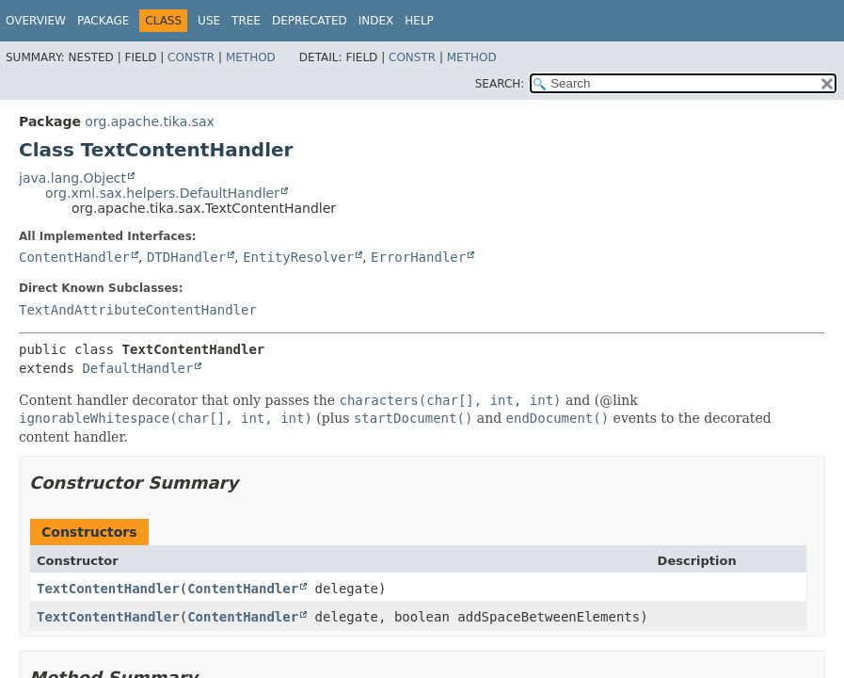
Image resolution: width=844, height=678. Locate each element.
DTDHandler (186, 257)
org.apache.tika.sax (150, 121)
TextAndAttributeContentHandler (138, 309)
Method (251, 57)
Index (376, 20)
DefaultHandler (137, 368)
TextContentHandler (108, 588)
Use (209, 20)
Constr (191, 57)
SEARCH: (500, 83)
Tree (246, 20)
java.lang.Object (72, 178)
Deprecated (309, 20)
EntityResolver (298, 257)
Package (103, 20)
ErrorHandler (418, 257)
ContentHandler (74, 257)
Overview (36, 20)
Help (419, 20)
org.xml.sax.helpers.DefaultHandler (162, 193)
